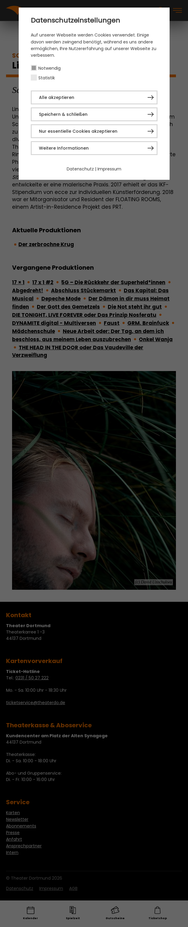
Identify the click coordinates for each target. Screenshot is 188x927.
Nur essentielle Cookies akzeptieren (78, 131)
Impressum (109, 169)
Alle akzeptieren (56, 97)
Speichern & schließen (63, 114)
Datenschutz (80, 169)
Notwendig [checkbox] (49, 68)
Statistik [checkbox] (46, 78)
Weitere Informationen (64, 148)
